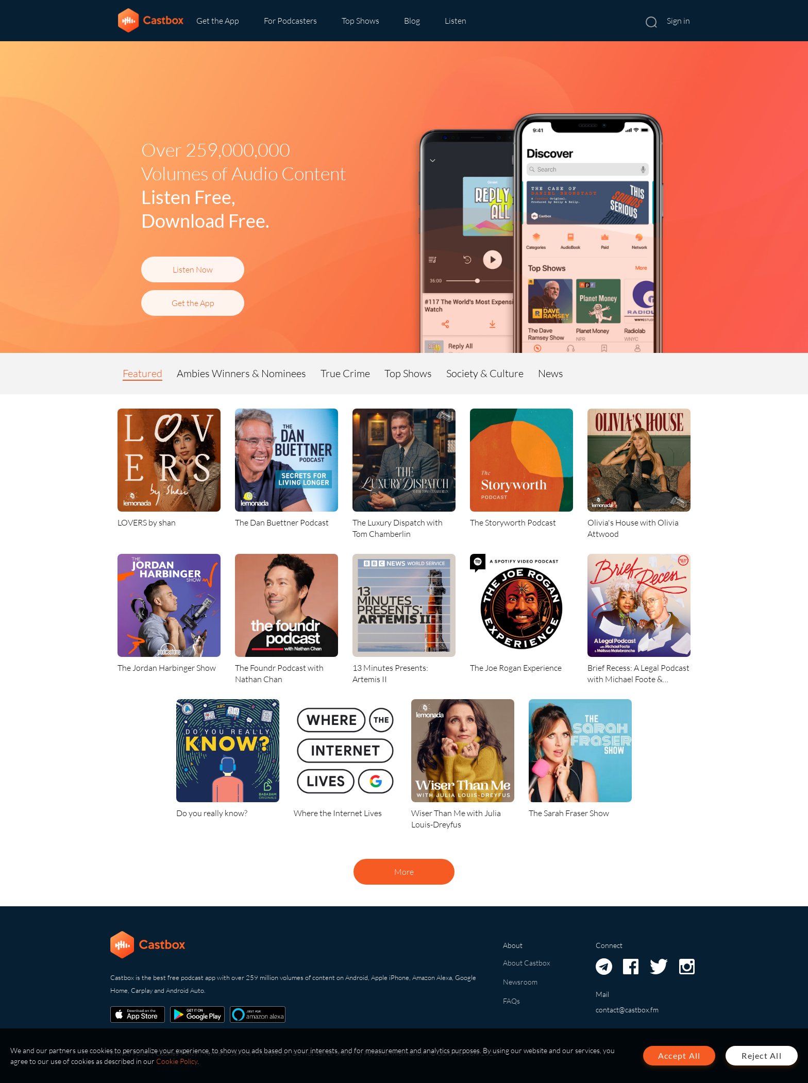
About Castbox (526, 962)
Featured (142, 373)
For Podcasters (290, 20)
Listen (455, 20)
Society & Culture (485, 373)
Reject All (762, 1055)
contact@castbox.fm (627, 1009)
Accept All (679, 1055)
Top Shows (360, 20)
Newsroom (520, 981)
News (550, 373)
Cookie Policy (176, 1061)
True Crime (345, 373)
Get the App (217, 20)
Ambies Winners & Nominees (241, 373)
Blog (412, 20)
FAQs (511, 1000)
